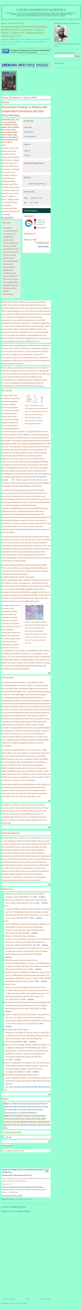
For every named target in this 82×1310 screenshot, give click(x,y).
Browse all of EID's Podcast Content (12, 1196)
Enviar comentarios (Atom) (18, 1303)
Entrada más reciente (7, 1299)
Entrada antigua (46, 1299)
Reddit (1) (40, 224)
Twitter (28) (41, 222)
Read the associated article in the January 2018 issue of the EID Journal (22, 1187)
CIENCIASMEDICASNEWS (41, 10)
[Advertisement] (19, 1281)
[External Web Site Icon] (38, 896)
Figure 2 (27, 155)
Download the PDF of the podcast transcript (14, 1175)
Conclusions (28, 132)
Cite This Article (30, 136)
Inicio (27, 1299)
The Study (28, 127)
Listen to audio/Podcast (37, 184)
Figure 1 (27, 151)
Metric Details (43, 246)
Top (49, 673)
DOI (35, 897)
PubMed (42, 897)
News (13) (40, 220)
